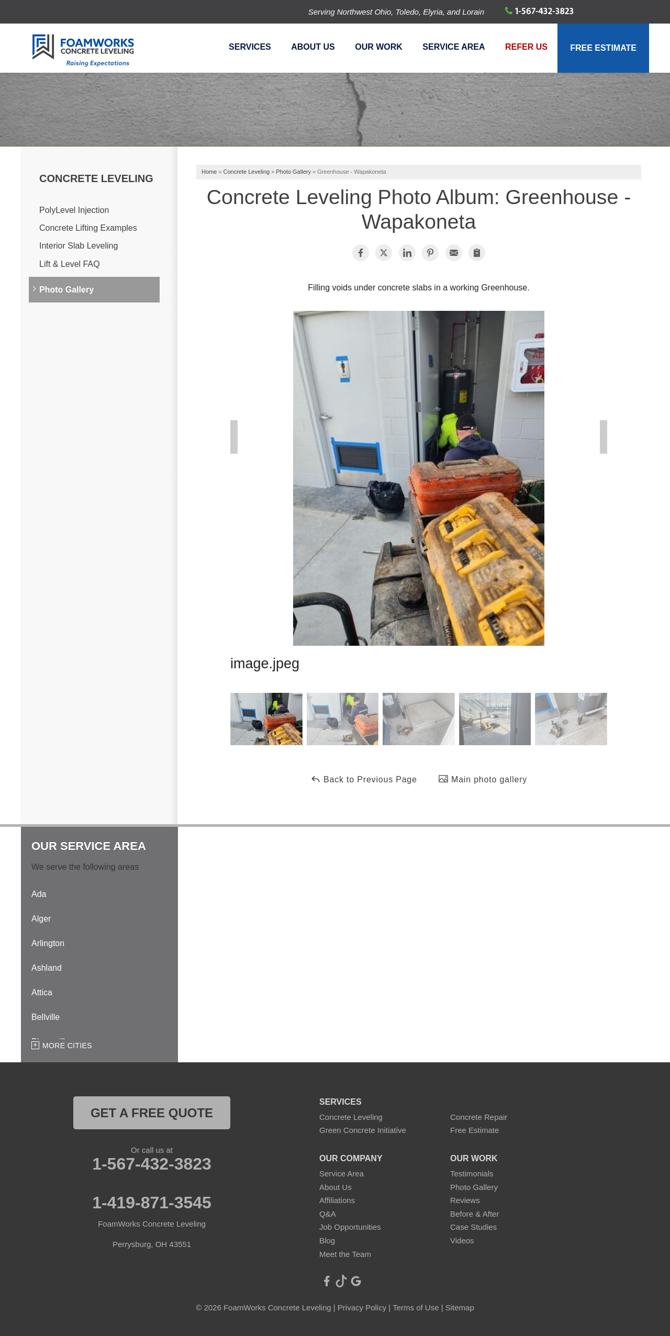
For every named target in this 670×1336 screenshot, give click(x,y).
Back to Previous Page (363, 778)
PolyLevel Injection (74, 210)
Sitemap (459, 1307)
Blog (327, 1240)
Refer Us (525, 50)
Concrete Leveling (96, 178)
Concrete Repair (478, 1117)
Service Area (451, 50)
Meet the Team (345, 1254)
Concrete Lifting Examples (88, 227)
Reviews (465, 1200)
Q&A (327, 1213)
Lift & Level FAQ (69, 264)
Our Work (375, 50)
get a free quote (152, 1113)
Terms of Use (416, 1307)
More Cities (67, 1045)
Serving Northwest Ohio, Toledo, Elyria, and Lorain (396, 11)
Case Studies (473, 1226)
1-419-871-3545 (151, 1202)
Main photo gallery (482, 778)
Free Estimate (603, 50)
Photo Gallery (66, 289)
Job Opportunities (350, 1226)
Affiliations (337, 1200)
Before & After (474, 1213)
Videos (462, 1240)
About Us (309, 50)
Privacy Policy (362, 1307)
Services (245, 50)
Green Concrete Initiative (362, 1130)
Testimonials (472, 1173)
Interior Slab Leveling (78, 245)
